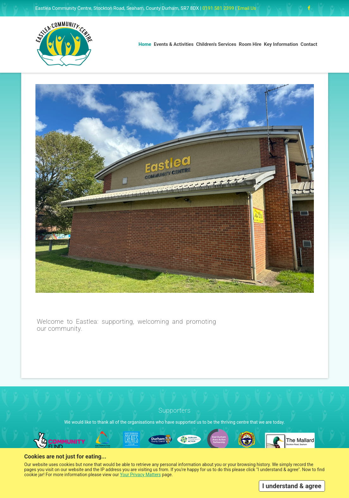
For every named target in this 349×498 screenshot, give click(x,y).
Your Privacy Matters (140, 474)
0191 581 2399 (218, 8)
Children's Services (216, 44)
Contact (309, 44)
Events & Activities (174, 44)
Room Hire (250, 44)
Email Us (247, 8)
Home (145, 44)
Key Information (281, 44)
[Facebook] (309, 8)
